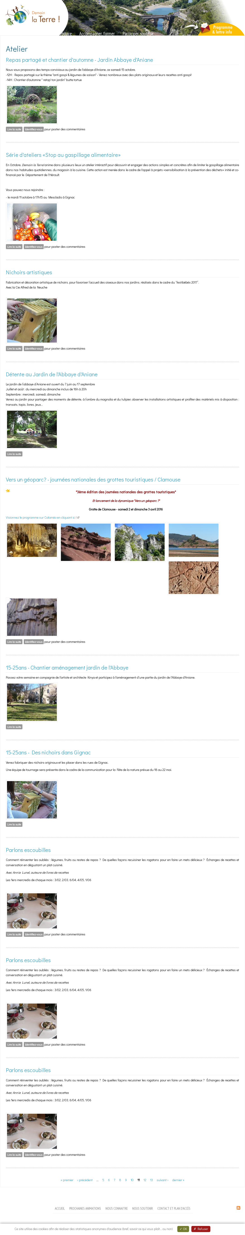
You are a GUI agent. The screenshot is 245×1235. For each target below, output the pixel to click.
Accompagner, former (97, 34)
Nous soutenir (142, 1208)
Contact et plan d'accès (173, 1208)
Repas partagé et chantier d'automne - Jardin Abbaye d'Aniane (79, 59)
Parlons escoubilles (28, 849)
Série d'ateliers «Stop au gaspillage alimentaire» (63, 154)
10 (132, 1180)
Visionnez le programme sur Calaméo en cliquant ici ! (42, 517)
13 (151, 1180)
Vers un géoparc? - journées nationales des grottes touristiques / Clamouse (93, 479)
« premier (67, 1180)
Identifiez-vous (33, 129)
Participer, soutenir (138, 34)
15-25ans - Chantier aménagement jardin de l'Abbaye (67, 667)
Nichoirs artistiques (29, 272)
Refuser (201, 1229)
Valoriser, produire (57, 34)
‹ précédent (85, 1180)
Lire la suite (14, 129)
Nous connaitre (117, 1208)
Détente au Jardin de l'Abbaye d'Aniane (52, 374)
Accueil (60, 1208)
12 (145, 1180)
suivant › (162, 1180)
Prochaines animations (85, 1208)
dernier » (178, 1180)
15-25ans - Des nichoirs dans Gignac (48, 752)
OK (183, 1229)
